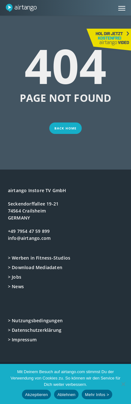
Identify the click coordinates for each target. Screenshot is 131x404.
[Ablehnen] (123, 384)
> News (16, 286)
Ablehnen (66, 394)
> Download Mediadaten (35, 267)
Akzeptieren (36, 394)
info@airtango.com (29, 238)
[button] (121, 8)
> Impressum (22, 340)
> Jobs (14, 277)
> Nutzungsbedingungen (35, 320)
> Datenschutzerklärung (34, 330)
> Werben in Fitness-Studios (39, 258)
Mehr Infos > (97, 394)
